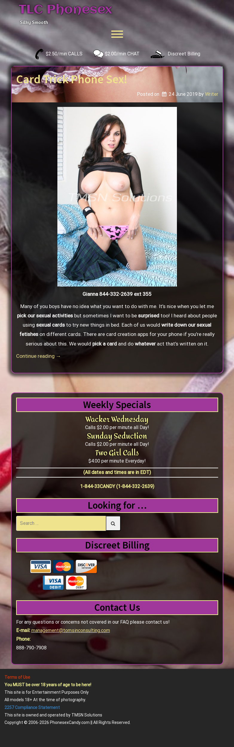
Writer (211, 94)
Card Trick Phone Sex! (71, 79)
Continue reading (38, 356)
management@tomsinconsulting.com (70, 630)
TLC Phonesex (65, 10)
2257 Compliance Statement (32, 707)
